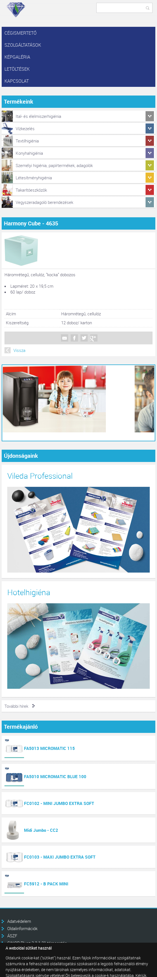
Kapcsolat (16, 81)
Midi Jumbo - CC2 (41, 830)
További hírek (16, 706)
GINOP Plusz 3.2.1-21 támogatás (37, 943)
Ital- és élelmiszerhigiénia (38, 116)
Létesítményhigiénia (34, 177)
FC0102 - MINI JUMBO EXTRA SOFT (59, 803)
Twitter (84, 338)
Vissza (19, 350)
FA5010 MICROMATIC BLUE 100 (55, 776)
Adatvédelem (19, 921)
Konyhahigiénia (29, 153)
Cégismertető (20, 33)
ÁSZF (12, 935)
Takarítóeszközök (31, 190)
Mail (64, 338)
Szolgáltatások (22, 45)
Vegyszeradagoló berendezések (44, 202)
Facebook (74, 338)
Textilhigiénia (27, 141)
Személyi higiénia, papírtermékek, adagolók (54, 165)
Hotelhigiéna (28, 592)
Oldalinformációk (22, 928)
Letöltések (17, 69)
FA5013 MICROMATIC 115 (49, 748)
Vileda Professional (40, 476)
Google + (93, 338)
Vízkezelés (25, 128)
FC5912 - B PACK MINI (46, 884)
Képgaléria (17, 57)
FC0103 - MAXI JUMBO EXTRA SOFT (60, 857)
